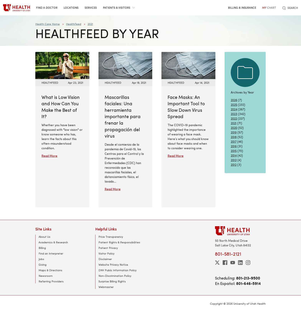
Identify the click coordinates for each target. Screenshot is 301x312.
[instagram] (248, 262)
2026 (234, 100)
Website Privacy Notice (113, 264)
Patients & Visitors (119, 7)
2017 (234, 141)
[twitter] (217, 262)
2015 (234, 151)
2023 (234, 114)
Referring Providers (51, 281)
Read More (49, 156)
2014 (234, 155)
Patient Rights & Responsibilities (119, 242)
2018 (234, 137)
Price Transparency (110, 237)
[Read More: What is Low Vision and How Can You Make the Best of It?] (62, 65)
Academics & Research (53, 242)
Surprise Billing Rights (112, 281)
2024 (234, 109)
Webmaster (106, 287)
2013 (234, 160)
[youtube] (232, 262)
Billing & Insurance (242, 7)
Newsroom (46, 276)
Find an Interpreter (51, 253)
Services (91, 7)
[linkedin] (240, 262)
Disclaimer (105, 259)
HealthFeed (73, 24)
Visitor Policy (106, 253)
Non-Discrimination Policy (114, 276)
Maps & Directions (50, 270)
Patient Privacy (108, 248)
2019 (234, 132)
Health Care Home (47, 24)
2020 (234, 128)
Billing (42, 248)
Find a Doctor (46, 7)
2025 (234, 105)
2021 (90, 24)
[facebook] (225, 262)
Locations (71, 7)
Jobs (41, 259)
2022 (234, 118)
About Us (44, 237)
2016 (234, 146)
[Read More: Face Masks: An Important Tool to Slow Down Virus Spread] (188, 65)
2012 (234, 165)
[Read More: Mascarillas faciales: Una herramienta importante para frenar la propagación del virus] (125, 65)
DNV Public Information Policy (117, 270)
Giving (42, 264)
